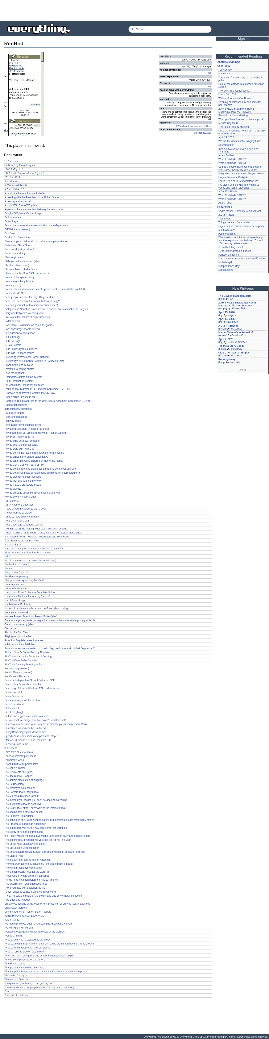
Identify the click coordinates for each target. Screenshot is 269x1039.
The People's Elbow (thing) (19, 815)
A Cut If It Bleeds (227, 191)
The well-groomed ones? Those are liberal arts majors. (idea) (38, 863)
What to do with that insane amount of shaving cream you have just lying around (49, 943)
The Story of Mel (13, 855)
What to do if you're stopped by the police (27, 939)
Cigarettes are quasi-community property (241, 226)
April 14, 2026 (226, 137)
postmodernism (227, 233)
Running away (226, 359)
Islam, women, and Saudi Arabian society (27, 552)
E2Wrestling (181, 126)
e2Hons (207, 126)
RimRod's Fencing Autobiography (23, 664)
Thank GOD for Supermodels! (21, 764)
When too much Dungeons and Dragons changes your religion (39, 955)
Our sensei (10, 628)
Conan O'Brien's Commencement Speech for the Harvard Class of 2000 (44, 289)
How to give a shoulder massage (22, 476)
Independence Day (229, 266)
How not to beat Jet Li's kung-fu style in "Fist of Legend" (35, 432)
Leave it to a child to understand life (238, 181)
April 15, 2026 (226, 312)
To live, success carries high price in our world (30, 891)
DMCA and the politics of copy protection (27, 317)
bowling (207, 102)
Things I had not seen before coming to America (31, 879)
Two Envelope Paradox (17, 899)
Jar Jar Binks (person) (16, 564)
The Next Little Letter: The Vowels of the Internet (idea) (35, 808)
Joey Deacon (225, 69)
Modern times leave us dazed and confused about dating (36, 608)
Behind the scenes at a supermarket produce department (36, 225)
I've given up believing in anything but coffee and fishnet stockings (239, 186)
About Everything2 (228, 61)
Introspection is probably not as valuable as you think (34, 548)
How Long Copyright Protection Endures (26, 428)
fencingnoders (195, 126)
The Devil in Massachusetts (233, 90)
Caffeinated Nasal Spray (18, 245)
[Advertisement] (134, 10)
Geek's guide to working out (20, 396)
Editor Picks (224, 207)
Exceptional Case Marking (233, 115)
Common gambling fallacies (19, 281)
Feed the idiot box (14, 373)
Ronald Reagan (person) (18, 672)
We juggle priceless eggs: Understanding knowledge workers (38, 923)
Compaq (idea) (12, 285)
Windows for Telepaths (17, 979)
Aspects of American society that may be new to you (33, 209)
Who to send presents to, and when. (24, 959)
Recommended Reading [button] (243, 56)
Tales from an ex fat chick (18, 752)
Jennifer (8, 568)
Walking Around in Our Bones (234, 98)
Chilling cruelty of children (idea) (22, 261)
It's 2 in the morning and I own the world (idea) (30, 560)
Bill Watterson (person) (17, 229)
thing (222, 298)
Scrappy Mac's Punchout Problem (23, 684)
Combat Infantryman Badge (19, 277)
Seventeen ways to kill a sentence (23, 700)
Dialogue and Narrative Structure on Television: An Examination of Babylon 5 (47, 309)
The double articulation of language (24, 780)
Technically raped (14, 760)
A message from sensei (17, 201)
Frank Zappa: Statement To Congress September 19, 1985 (37, 388)
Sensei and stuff (13, 692)
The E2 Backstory (14, 784)
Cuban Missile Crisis (15, 293)
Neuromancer (226, 144)
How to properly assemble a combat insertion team (32, 492)
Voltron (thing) (12, 919)
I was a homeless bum (16, 520)
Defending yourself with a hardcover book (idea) (31, 305)
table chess (10, 748)
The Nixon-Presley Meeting (233, 126)
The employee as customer (19, 788)
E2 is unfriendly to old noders (20, 349)
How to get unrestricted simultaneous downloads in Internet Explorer (42, 472)
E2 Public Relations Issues (19, 353)
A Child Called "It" (14, 189)
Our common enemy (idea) (19, 624)
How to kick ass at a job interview (23, 480)
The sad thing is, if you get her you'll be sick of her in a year (37, 839)
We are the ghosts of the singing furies (239, 141)
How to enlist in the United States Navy (26, 456)
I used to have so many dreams (22, 516)
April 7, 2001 (225, 202)
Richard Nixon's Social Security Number (26, 652)
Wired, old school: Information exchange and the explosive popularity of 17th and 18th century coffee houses (240, 240)
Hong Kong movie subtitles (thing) (23, 424)
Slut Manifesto (12, 708)
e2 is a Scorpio (12, 345)
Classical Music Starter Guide (20, 269)
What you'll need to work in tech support (240, 119)
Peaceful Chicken (237, 342)
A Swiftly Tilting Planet (230, 247)
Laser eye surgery (14, 584)
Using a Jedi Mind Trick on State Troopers (27, 911)
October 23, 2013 (202, 132)
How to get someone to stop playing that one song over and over (40, 468)
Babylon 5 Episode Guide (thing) (22, 213)
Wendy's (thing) (13, 935)
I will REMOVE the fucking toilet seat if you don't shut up (35, 528)
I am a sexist (11, 500)
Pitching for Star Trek (16, 632)
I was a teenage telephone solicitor (23, 524)
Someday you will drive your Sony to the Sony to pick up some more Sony (45, 724)
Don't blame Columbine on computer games (29, 325)
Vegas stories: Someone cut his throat (239, 211)
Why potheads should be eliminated (24, 967)
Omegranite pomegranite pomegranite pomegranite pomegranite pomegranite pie (49, 620)
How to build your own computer (22, 440)
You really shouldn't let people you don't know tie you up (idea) (39, 987)
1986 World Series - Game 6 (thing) (24, 173)
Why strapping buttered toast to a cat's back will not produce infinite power (45, 971)
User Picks (223, 65)
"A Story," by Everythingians (20, 165)
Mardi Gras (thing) (14, 600)
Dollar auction (12, 321)
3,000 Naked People (15, 185)
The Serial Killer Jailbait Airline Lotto (24, 843)
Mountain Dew (226, 230)
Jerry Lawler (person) (16, 572)
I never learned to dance (18, 512)
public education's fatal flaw (19, 644)
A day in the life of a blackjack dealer (24, 193)
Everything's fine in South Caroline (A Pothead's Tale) (34, 361)
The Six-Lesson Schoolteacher (21, 847)
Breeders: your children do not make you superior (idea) (35, 241)
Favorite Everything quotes (19, 369)
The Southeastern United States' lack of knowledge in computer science (44, 851)
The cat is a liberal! (15, 768)
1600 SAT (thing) (13, 169)
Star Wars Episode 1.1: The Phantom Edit (27, 740)
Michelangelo (225, 262)
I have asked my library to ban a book (25, 508)
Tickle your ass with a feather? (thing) (25, 887)
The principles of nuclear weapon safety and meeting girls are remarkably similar (49, 819)
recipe (222, 308)
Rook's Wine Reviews (16, 676)
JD (231, 298)
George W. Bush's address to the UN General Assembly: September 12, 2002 (47, 400)
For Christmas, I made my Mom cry (24, 385)
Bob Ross (9, 233)
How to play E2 (12, 488)
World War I (225, 218)
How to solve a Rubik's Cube (20, 496)
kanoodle (234, 362)
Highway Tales (12, 420)
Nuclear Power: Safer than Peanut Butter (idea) (30, 616)
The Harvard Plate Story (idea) (21, 792)
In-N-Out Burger (13, 544)
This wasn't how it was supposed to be (25, 883)
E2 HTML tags (12, 341)
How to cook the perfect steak (21, 444)
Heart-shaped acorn (15, 416)
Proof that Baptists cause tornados (23, 640)
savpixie (231, 315)
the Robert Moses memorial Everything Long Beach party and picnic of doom (47, 835)
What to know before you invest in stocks (27, 947)
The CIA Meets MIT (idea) (18, 772)
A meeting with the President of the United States (31, 197)
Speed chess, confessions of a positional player (31, 736)
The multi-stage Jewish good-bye (22, 804)
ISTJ (7, 556)
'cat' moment (11, 161)
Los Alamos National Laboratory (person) (27, 596)
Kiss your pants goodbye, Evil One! (24, 580)
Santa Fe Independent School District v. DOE (29, 680)
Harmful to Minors (14, 412)
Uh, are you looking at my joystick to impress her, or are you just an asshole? (47, 903)
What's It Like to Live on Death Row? (25, 951)
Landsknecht (225, 269)
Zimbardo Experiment (16, 995)
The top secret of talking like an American (27, 859)
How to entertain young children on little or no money (33, 460)
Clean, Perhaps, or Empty (233, 352)
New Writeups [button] (243, 288)
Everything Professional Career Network (26, 357)
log (221, 315)
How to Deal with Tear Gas (19, 448)
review (223, 335)
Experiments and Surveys (18, 365)
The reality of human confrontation (23, 831)
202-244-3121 (12, 177)
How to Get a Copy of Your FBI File (24, 464)
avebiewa (232, 322)
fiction (222, 328)
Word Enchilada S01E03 (232, 163)
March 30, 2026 (227, 94)
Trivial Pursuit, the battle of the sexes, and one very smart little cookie (43, 895)
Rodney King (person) (16, 668)
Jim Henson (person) (16, 576)
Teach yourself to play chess (20, 756)
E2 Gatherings (12, 337)
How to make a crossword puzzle (22, 484)
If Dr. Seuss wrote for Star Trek (21, 540)
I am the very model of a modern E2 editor (241, 258)
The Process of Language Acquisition (25, 823)
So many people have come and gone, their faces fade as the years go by (239, 168)
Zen (6, 991)
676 (209, 73)
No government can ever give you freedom (242, 173)
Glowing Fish (238, 308)
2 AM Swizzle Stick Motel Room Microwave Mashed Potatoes (236, 110)
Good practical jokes (15, 404)
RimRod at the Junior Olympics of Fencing (28, 656)
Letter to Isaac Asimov (16, 588)
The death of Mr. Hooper (18, 776)
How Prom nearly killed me (19, 436)
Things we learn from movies (234, 222)
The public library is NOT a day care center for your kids (35, 827)
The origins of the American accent (23, 811)
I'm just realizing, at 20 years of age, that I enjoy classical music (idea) (43, 532)
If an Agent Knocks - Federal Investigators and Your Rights (37, 536)
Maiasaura (224, 73)
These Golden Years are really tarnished (26, 875)
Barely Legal (11, 221)
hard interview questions (18, 408)
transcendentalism (228, 254)
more (242, 369)
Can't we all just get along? (19, 249)
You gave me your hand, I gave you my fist (28, 983)
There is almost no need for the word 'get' (27, 871)
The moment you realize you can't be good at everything (35, 800)
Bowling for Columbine (17, 237)
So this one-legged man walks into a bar (26, 716)
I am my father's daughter (18, 504)
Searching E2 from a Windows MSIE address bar (31, 688)
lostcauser (236, 328)
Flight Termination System (18, 381)
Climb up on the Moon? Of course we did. (27, 273)
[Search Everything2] (170, 29)
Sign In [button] (243, 39)
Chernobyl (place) (14, 257)
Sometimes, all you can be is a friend (25, 728)
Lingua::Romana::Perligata (233, 177)
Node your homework (16, 612)
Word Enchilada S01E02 (232, 159)
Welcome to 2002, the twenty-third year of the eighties (34, 931)
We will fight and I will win (18, 927)
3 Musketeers (12, 181)
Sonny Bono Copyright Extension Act (25, 732)
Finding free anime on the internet (23, 377)
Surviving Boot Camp (16, 744)
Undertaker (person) (15, 907)
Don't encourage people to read (22, 329)
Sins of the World (14, 704)
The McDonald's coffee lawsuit (21, 796)
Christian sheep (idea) (16, 265)
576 (209, 86)
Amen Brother (226, 155)
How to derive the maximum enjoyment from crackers (34, 452)
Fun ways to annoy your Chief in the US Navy (29, 392)
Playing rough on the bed (18, 636)
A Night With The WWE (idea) (21, 205)
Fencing (170, 102)
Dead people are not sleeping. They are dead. (30, 297)
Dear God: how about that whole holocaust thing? (32, 301)
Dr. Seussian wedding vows (19, 333)
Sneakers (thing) (13, 712)
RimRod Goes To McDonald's (20, 660)
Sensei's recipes (13, 696)
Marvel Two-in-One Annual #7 (235, 332)
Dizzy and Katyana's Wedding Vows (24, 313)
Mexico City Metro (228, 123)
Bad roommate (12, 217)
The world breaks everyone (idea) (23, 867)
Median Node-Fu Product (18, 604)
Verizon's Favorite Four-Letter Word (24, 915)
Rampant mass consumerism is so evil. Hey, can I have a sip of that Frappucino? (49, 648)
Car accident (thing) (15, 253)
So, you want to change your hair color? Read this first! (35, 720)
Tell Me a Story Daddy (231, 345)
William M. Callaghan (16, 975)
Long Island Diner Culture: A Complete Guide (29, 592)
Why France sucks (14, 963)
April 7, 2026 (225, 339)
